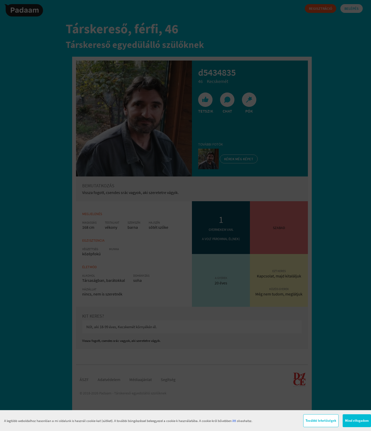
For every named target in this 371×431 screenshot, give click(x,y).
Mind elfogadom (357, 420)
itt (234, 421)
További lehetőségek (321, 420)
